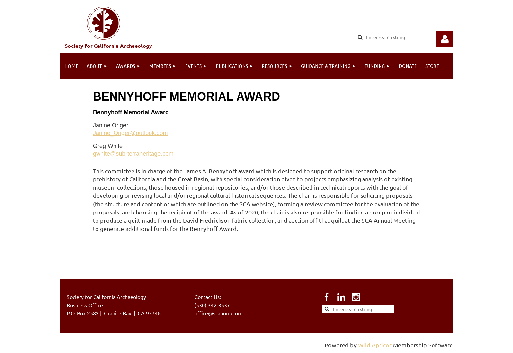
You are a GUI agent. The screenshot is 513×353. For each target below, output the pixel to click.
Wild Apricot (375, 345)
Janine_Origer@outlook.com (130, 133)
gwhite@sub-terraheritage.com (133, 153)
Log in (444, 39)
